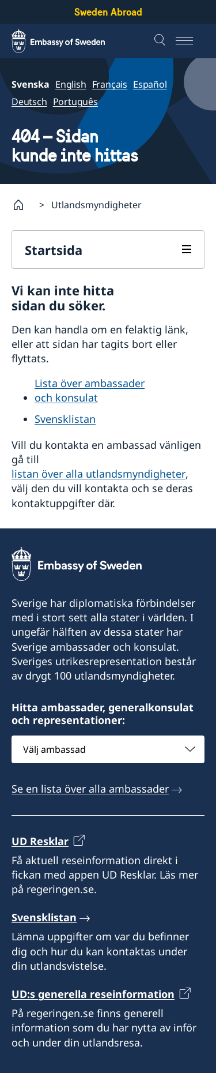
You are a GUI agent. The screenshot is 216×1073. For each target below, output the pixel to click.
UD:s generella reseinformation (93, 994)
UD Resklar (40, 841)
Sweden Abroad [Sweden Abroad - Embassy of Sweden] (108, 11)
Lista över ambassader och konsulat (90, 390)
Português (75, 101)
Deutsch (29, 101)
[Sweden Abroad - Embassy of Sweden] (69, 41)
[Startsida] (23, 204)
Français (109, 84)
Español (150, 84)
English (70, 84)
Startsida (53, 249)
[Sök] (161, 41)
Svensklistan (65, 419)
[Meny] (190, 41)
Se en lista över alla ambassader (90, 789)
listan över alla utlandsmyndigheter (98, 474)
